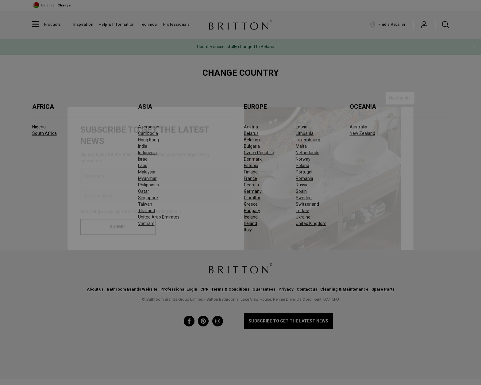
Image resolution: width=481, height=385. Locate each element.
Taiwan (145, 204)
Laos (142, 165)
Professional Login (178, 289)
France (250, 178)
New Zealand (362, 133)
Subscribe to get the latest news (288, 320)
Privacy (286, 289)
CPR (204, 289)
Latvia (301, 126)
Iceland (251, 217)
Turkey (302, 210)
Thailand (146, 210)
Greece (251, 204)
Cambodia (148, 133)
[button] (424, 24)
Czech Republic (259, 152)
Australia (358, 126)
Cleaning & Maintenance (344, 289)
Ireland (250, 223)
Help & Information (117, 24)
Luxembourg (308, 139)
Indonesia (147, 152)
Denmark (253, 159)
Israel (143, 159)
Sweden (304, 197)
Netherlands (307, 152)
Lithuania (305, 133)
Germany (253, 191)
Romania (304, 178)
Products (52, 24)
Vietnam (146, 223)
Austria (251, 126)
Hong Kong (148, 139)
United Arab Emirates (158, 217)
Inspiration (83, 24)
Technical (149, 24)
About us (95, 289)
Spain (301, 191)
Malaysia (146, 172)
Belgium (252, 139)
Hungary (252, 210)
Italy (248, 229)
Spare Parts (382, 289)
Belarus (251, 133)
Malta (301, 146)
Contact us (307, 289)
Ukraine (303, 217)
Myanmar (147, 178)
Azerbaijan (148, 126)
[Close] (474, 46)
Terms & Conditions (230, 289)
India (142, 146)
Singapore (148, 197)
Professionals (176, 24)
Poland (302, 165)
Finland (251, 172)
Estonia (251, 165)
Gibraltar (252, 197)
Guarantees (263, 289)
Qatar (143, 191)
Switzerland (307, 204)
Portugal (304, 172)
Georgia (251, 184)
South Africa (44, 133)
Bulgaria (252, 146)
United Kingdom (311, 223)
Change (64, 5)
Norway (303, 159)
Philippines (148, 184)
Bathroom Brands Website (132, 289)
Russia (302, 184)
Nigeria (39, 126)
